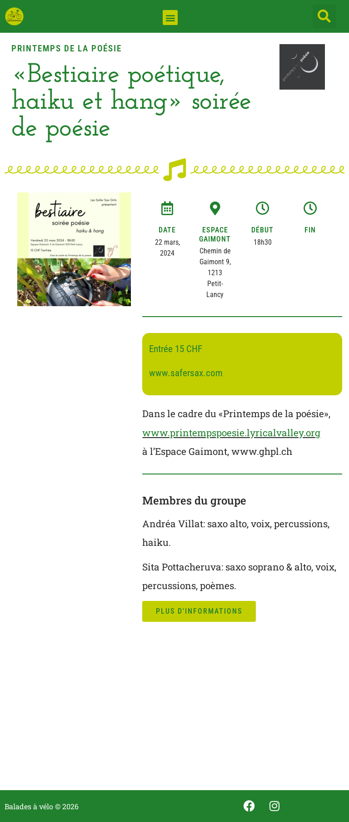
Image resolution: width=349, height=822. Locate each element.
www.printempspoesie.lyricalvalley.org (231, 432)
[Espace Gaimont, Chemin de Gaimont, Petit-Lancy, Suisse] (242, 710)
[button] (170, 17)
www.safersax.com (186, 373)
